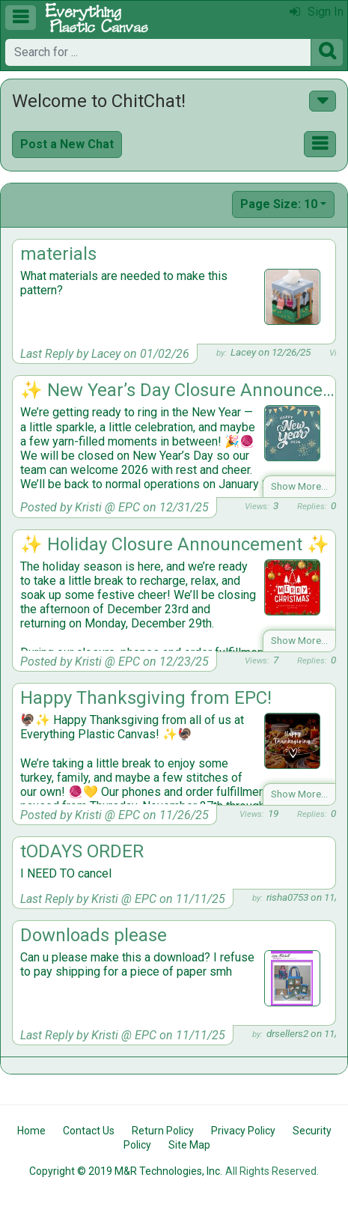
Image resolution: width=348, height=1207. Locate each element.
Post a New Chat (67, 144)
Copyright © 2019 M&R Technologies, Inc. (125, 1171)
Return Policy (163, 1131)
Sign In (317, 11)
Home (31, 1131)
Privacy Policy (243, 1131)
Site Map (189, 1145)
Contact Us (89, 1131)
